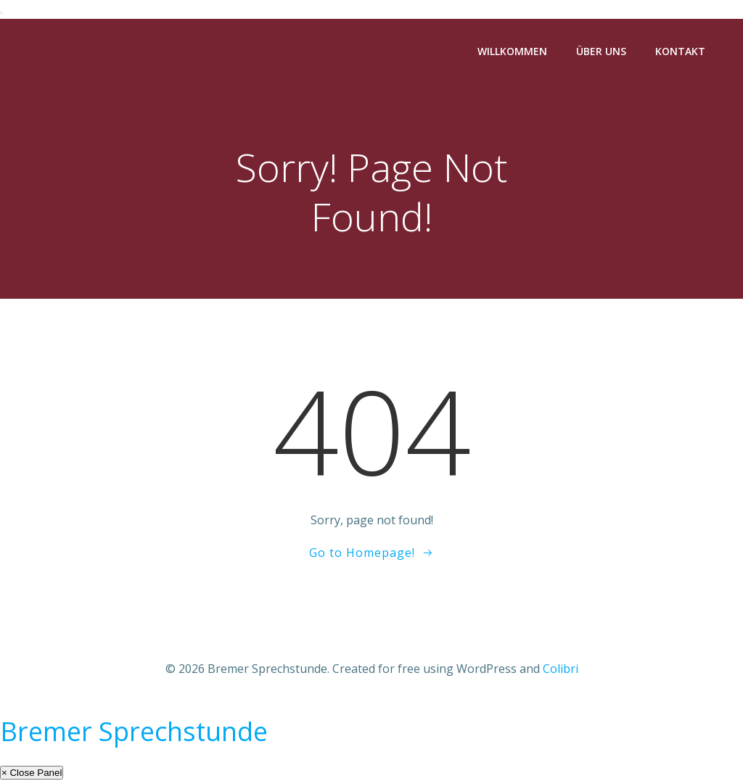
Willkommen (512, 51)
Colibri (560, 669)
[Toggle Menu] (1, 13)
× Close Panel (31, 772)
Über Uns (601, 51)
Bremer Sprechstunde (134, 731)
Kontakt (680, 51)
